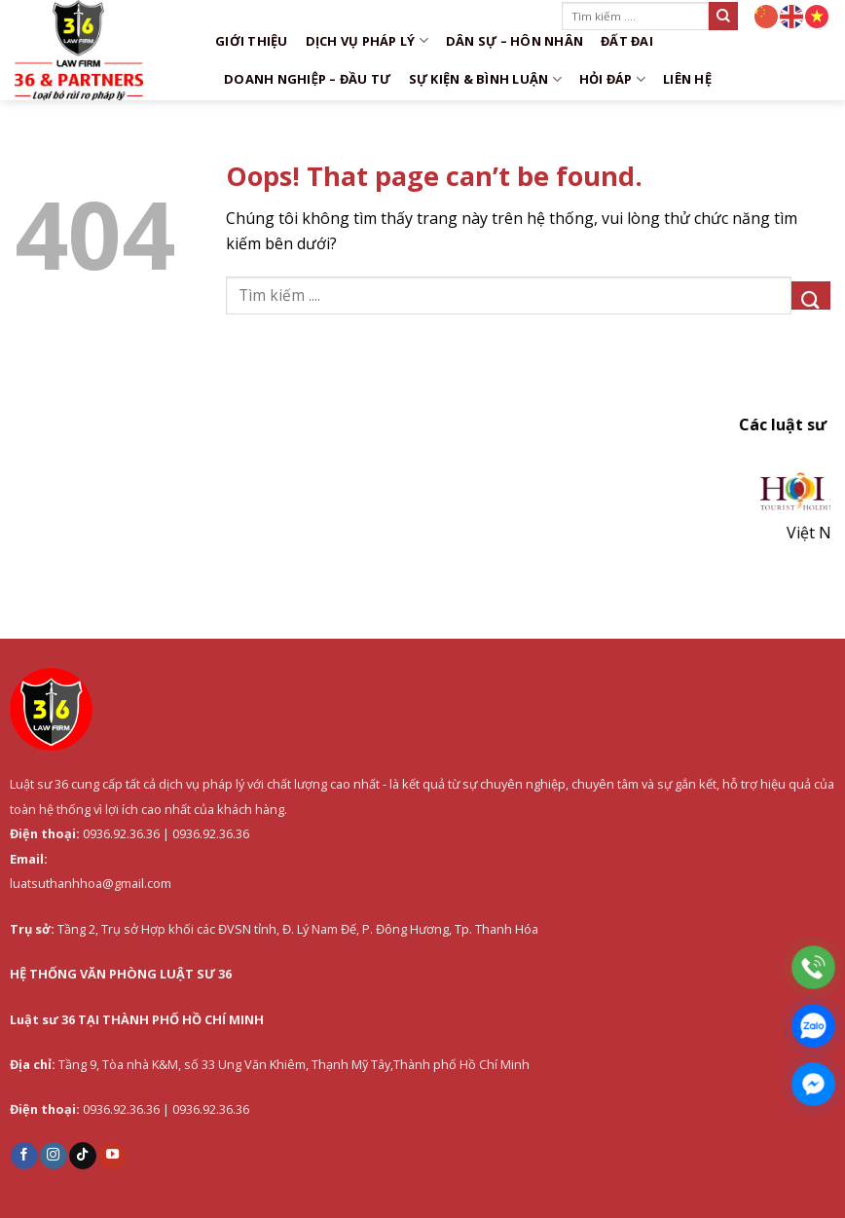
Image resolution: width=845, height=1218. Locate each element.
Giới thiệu (251, 41)
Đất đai (627, 41)
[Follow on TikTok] (82, 1155)
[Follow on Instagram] (53, 1155)
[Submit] (723, 16)
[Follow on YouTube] (112, 1155)
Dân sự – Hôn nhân (514, 41)
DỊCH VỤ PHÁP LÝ (367, 40)
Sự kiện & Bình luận (485, 79)
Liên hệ (687, 79)
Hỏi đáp (612, 79)
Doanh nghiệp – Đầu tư (307, 79)
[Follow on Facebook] (24, 1155)
